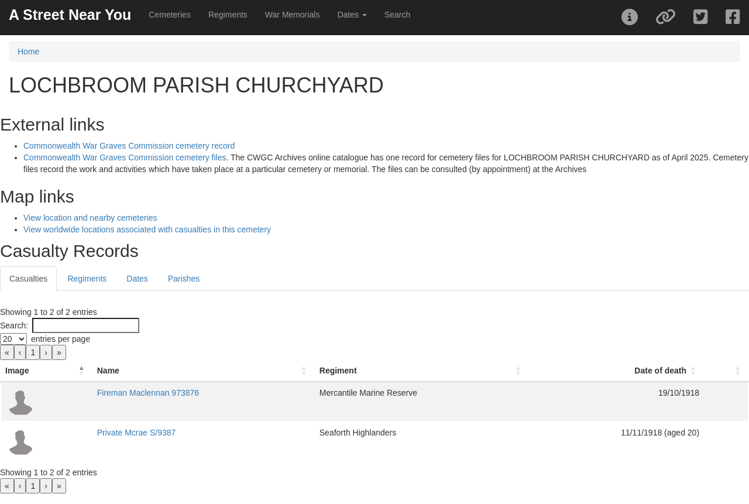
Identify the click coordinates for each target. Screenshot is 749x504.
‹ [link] (20, 352)
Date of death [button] (660, 370)
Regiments (228, 14)
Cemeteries (170, 14)
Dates (137, 278)
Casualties (28, 278)
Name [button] (108, 370)
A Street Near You (70, 14)
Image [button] (17, 370)
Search (397, 14)
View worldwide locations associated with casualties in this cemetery (147, 229)
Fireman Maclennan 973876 (148, 392)
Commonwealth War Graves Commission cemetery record (129, 145)
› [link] (45, 352)
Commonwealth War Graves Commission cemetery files (124, 157)
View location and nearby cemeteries (90, 217)
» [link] (59, 352)
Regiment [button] (338, 370)
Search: (14, 325)
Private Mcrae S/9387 (136, 432)
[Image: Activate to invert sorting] (46, 371)
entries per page (60, 339)
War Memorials (292, 14)
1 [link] (32, 352)
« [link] (7, 352)
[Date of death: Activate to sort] (616, 371)
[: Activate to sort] (726, 371)
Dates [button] (351, 14)
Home (28, 51)
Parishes (184, 278)
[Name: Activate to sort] (203, 371)
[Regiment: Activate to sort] (422, 371)
